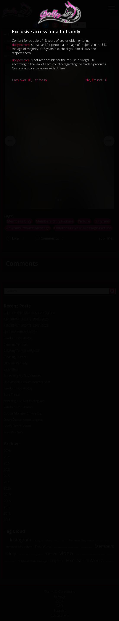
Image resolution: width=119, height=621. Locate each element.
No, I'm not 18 (96, 80)
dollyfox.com (21, 45)
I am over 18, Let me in (29, 80)
